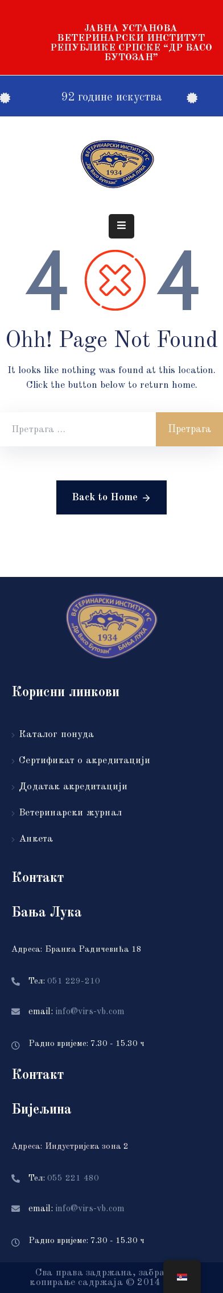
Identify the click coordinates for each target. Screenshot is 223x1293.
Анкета (36, 839)
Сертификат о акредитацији (84, 760)
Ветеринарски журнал (70, 813)
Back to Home (111, 498)
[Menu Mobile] (121, 226)
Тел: (64, 981)
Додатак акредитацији (73, 787)
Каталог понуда (56, 734)
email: (76, 1011)
